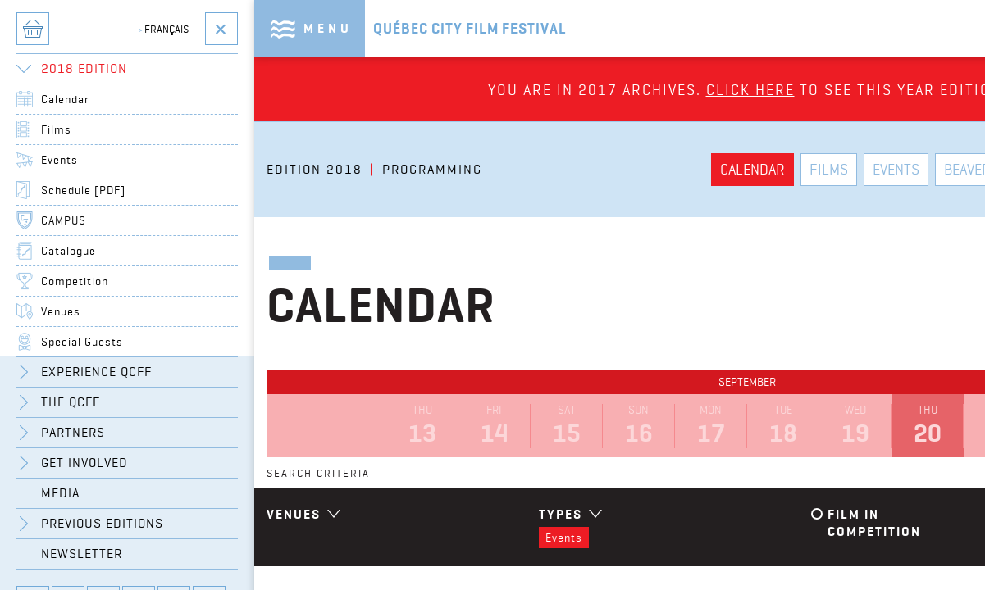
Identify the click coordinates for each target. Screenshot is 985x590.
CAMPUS (63, 220)
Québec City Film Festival (470, 29)
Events (59, 159)
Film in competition (874, 522)
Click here (750, 89)
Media (60, 493)
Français (164, 28)
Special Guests (82, 341)
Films (56, 129)
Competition (74, 281)
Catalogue (68, 250)
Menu (328, 28)
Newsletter (81, 553)
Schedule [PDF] (83, 190)
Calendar (65, 99)
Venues (60, 311)
